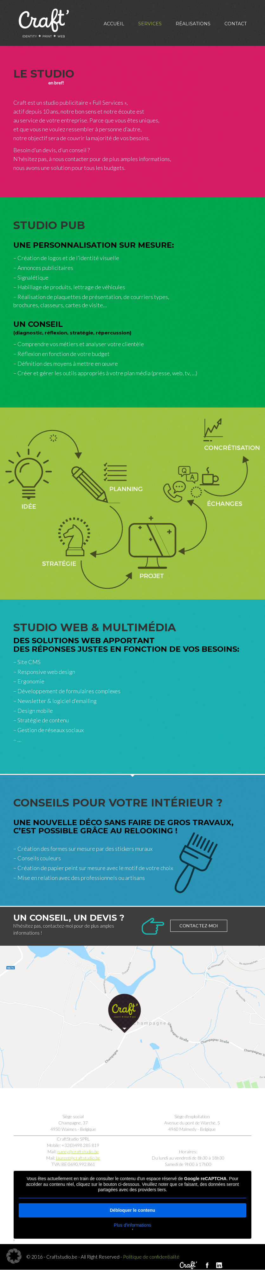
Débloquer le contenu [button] (132, 1209)
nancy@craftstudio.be (78, 1151)
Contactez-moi (198, 925)
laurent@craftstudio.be (78, 1158)
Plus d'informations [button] (132, 1224)
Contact (235, 24)
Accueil (114, 24)
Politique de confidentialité (151, 1257)
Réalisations (193, 24)
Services (150, 24)
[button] (14, 1256)
